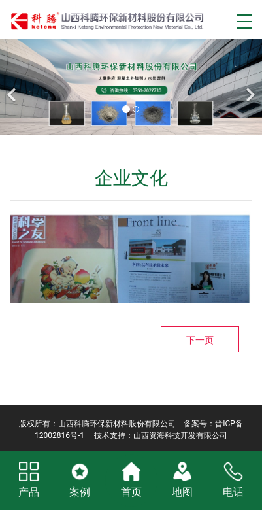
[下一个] (249, 87)
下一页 (200, 340)
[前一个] (13, 87)
